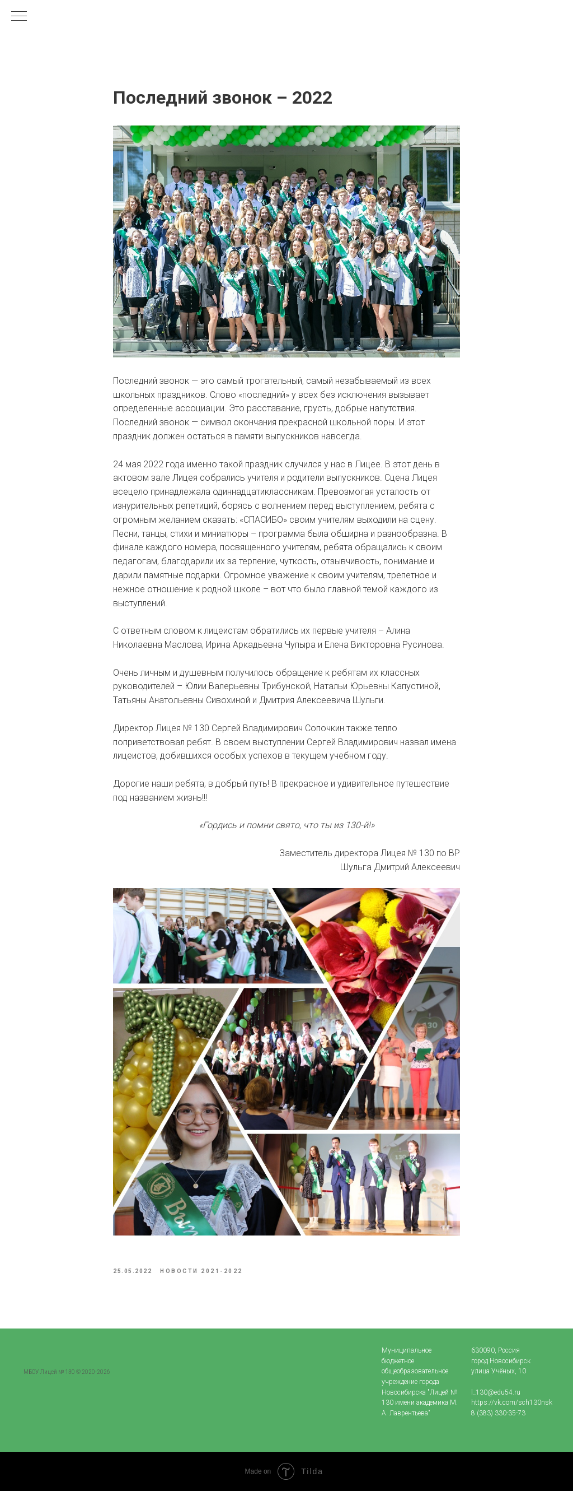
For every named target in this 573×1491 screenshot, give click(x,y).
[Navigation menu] (19, 16)
